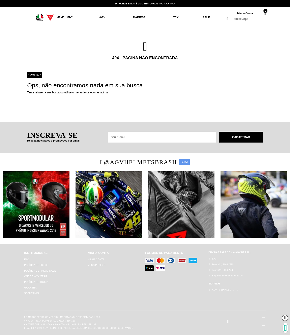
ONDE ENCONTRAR (35, 276)
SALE (206, 17)
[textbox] (249, 19)
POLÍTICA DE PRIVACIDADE (40, 270)
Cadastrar (241, 137)
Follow (184, 162)
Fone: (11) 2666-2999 (221, 264)
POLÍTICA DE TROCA (36, 282)
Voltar (34, 75)
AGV (102, 17)
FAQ (26, 259)
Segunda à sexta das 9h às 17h (226, 275)
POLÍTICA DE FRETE (36, 265)
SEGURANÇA (31, 293)
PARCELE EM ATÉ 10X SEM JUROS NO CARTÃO (145, 3)
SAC (212, 258)
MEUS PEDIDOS (97, 265)
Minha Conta (245, 13)
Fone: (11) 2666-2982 (221, 269)
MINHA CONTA (96, 259)
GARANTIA (30, 287)
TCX (176, 17)
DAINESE (139, 17)
